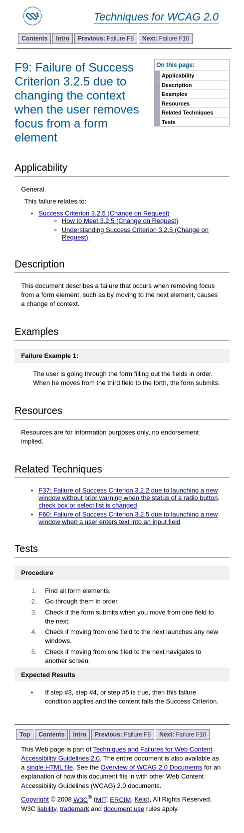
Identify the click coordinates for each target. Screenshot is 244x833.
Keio (140, 800)
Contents (34, 38)
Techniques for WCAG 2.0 (156, 16)
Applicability (178, 75)
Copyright (35, 800)
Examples (174, 94)
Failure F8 (106, 38)
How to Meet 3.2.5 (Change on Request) (120, 220)
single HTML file (49, 767)
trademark (74, 808)
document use (124, 808)
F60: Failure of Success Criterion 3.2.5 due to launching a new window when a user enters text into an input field (128, 518)
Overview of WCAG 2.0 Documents (152, 767)
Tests (169, 122)
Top (24, 734)
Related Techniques (187, 113)
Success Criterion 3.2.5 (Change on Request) (103, 213)
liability (46, 808)
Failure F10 (165, 38)
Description (177, 85)
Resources (176, 103)
